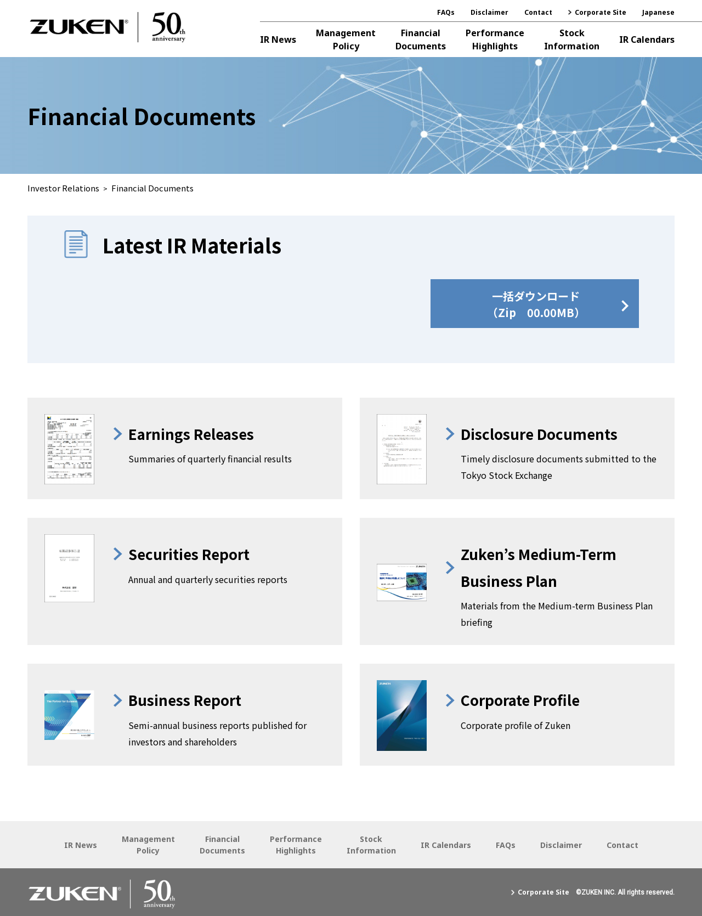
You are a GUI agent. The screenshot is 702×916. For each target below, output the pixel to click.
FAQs (446, 12)
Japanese (658, 12)
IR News (278, 39)
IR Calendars (647, 39)
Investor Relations (63, 188)
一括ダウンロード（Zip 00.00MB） (536, 304)
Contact (538, 12)
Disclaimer (489, 12)
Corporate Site (600, 12)
